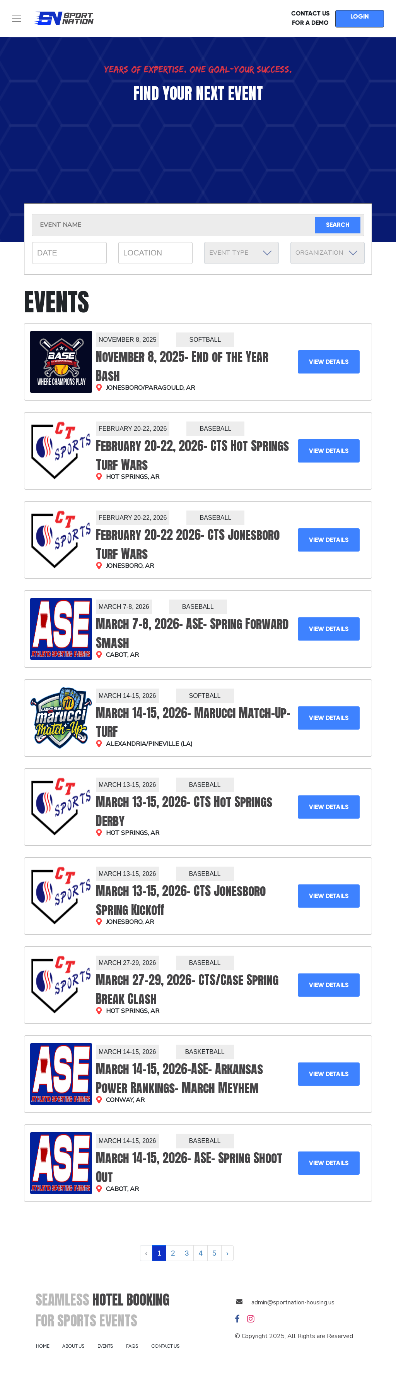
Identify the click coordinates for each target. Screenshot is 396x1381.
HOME (42, 1346)
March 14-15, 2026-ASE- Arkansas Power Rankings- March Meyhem (179, 1078)
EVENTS (105, 1346)
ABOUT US (73, 1346)
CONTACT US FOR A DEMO (310, 18)
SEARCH (338, 224)
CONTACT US (165, 1346)
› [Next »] (227, 1253)
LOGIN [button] (359, 16)
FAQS (132, 1346)
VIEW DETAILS (328, 361)
